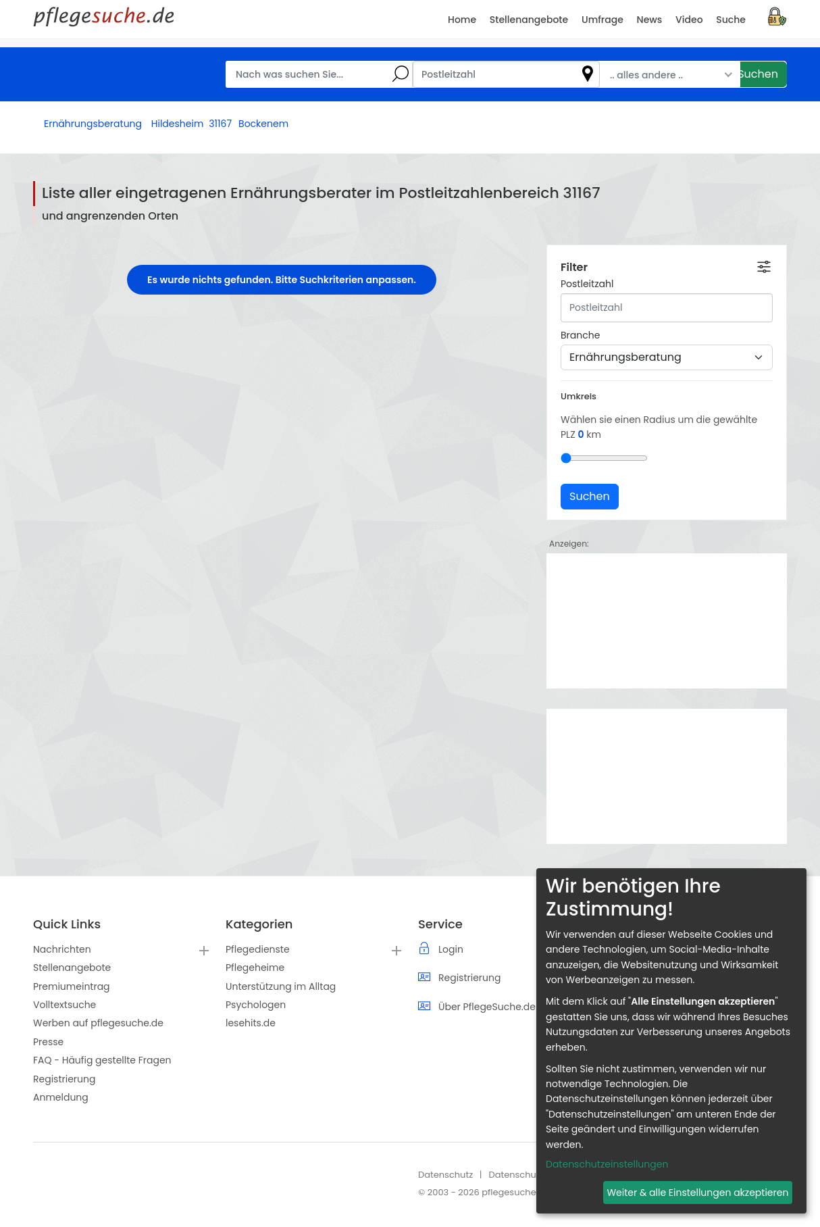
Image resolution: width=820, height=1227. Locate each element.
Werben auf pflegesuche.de (98, 1023)
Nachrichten (62, 949)
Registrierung (64, 1079)
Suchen (758, 74)
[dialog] (671, 1040)
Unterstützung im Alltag (281, 986)
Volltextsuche (64, 1004)
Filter (574, 267)
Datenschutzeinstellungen (607, 1164)
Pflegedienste (258, 949)
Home (462, 19)
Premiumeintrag (71, 986)
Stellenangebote (72, 967)
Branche (580, 335)
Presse (48, 1042)
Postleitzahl (587, 284)
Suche (731, 19)
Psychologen (256, 1004)
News (650, 19)
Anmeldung (60, 1097)
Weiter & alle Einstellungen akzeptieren (697, 1192)
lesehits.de (251, 1023)
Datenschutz (445, 1174)
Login (450, 949)
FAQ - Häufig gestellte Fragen (102, 1060)
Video (688, 19)
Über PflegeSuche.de (487, 1006)
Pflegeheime (255, 967)
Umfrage (602, 19)
